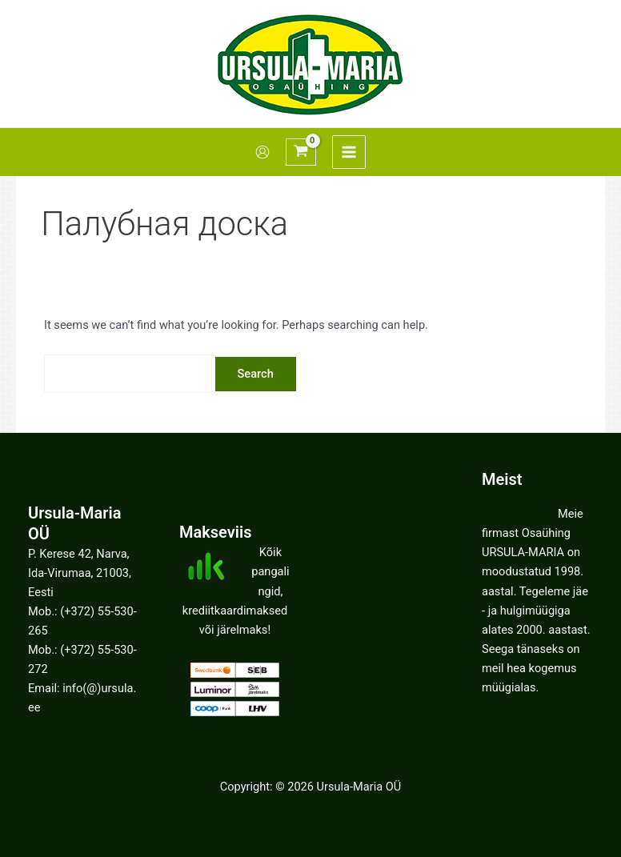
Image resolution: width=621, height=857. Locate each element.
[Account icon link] (262, 152)
